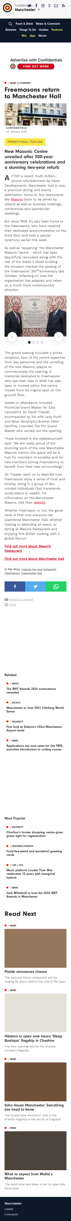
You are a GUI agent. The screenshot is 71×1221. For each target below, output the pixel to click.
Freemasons (12, 573)
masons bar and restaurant (39, 569)
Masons (17, 199)
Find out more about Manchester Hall (34, 559)
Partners (57, 29)
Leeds (9, 1209)
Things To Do (27, 29)
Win (24, 35)
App (32, 35)
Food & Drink (24, 23)
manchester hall (31, 573)
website (39, 502)
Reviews (10, 29)
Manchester (13, 1203)
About (42, 35)
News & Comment (48, 23)
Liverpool (11, 1214)
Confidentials (16, 128)
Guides (43, 29)
